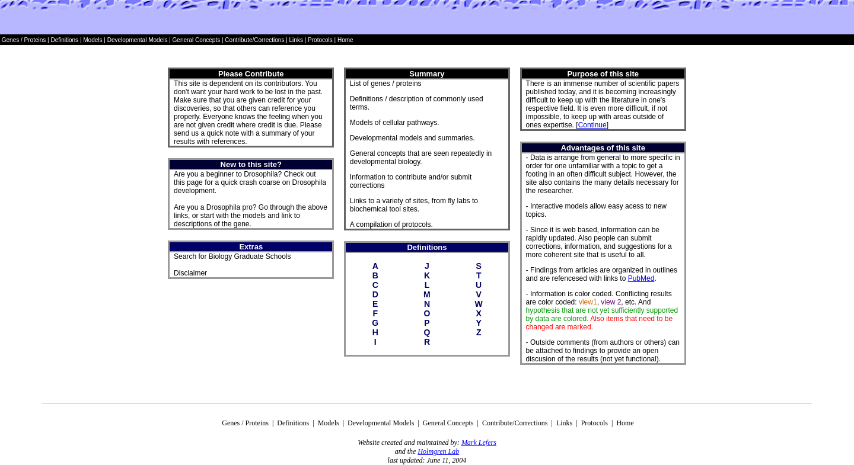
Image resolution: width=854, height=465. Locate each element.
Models (93, 40)
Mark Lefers (478, 442)
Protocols (319, 40)
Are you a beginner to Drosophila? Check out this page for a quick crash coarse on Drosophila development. (250, 182)
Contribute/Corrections (254, 40)
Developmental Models (138, 40)
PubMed (641, 278)
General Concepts (197, 40)
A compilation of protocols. (391, 224)
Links (296, 40)
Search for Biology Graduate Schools (232, 256)
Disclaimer (190, 273)
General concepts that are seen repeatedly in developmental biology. (421, 157)
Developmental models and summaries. (412, 138)
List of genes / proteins (386, 83)
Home (345, 40)
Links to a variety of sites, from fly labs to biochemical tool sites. (414, 205)
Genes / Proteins (24, 40)
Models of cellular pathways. (394, 122)
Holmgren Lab (438, 451)
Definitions (64, 40)
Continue (592, 125)
